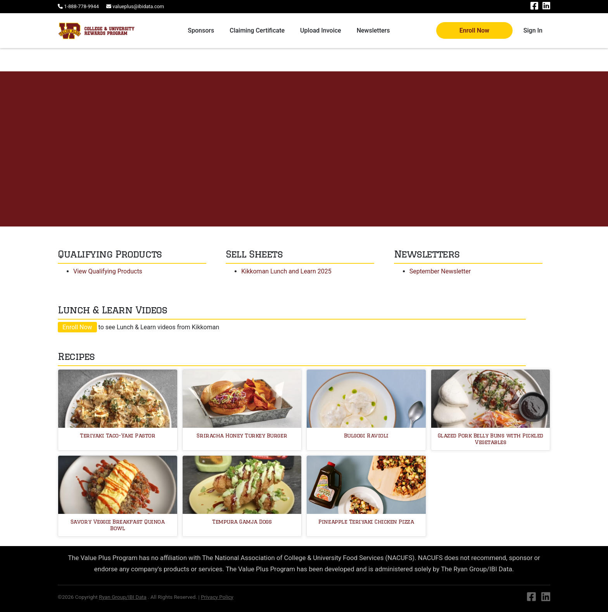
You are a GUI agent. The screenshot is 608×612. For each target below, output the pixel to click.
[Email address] (135, 6)
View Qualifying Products (107, 271)
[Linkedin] (546, 7)
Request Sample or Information (122, 175)
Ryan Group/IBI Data (123, 597)
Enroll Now (474, 30)
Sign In (532, 30)
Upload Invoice (320, 30)
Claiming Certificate (257, 30)
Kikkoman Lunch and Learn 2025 (286, 271)
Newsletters (373, 30)
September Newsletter (440, 271)
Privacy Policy (217, 597)
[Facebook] (534, 7)
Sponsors (201, 30)
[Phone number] (79, 6)
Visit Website (48, 174)
